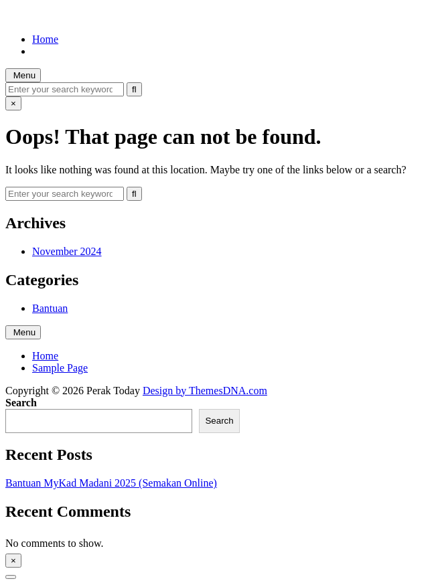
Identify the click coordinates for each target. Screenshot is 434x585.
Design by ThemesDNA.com (205, 390)
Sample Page (60, 367)
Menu (23, 75)
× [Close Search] (13, 103)
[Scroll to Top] (10, 577)
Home (45, 39)
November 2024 (67, 251)
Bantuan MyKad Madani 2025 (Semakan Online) (111, 483)
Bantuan (50, 308)
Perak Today (32, 16)
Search (21, 402)
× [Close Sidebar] (13, 561)
